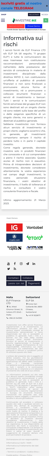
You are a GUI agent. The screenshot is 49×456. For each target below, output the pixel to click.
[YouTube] (8, 263)
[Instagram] (21, 263)
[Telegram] (27, 263)
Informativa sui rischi (15, 443)
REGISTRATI (34, 15)
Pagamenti (34, 283)
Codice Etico (33, 452)
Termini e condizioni (16, 452)
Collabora (28, 278)
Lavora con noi (16, 283)
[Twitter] (8, 268)
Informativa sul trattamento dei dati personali (22, 447)
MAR (29, 443)
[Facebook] (15, 263)
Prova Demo (33, 26)
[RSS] (15, 268)
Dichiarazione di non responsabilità (22, 439)
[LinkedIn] (33, 263)
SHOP (3, 15)
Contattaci (13, 278)
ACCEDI (45, 15)
